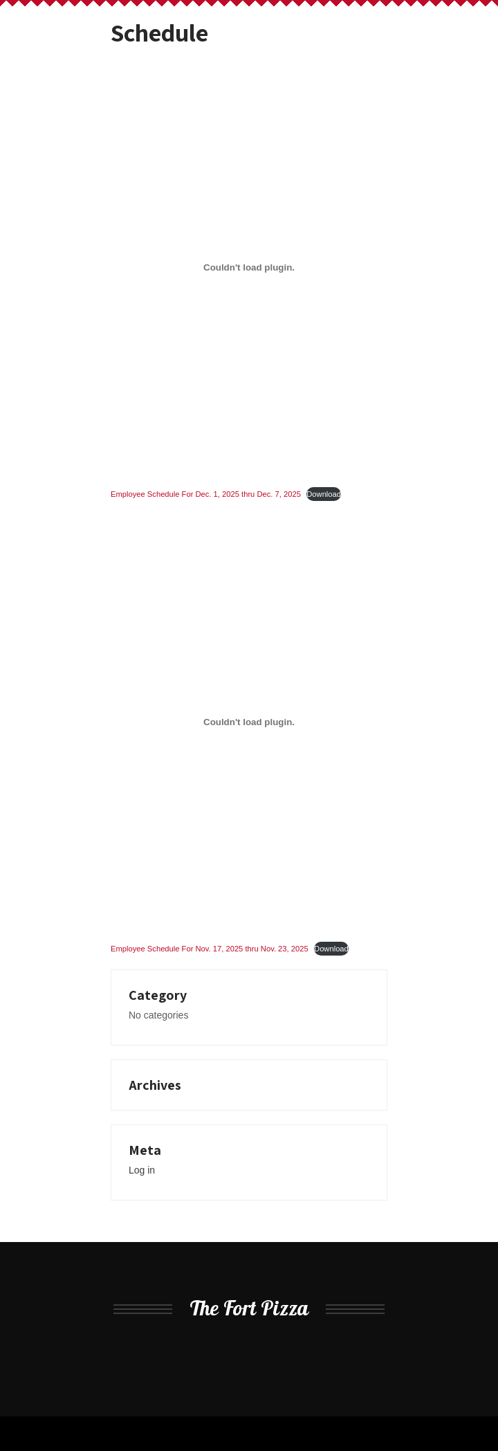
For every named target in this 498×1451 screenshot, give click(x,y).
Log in (142, 1170)
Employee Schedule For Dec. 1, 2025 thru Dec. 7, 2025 (206, 494)
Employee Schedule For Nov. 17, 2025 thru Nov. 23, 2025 (209, 948)
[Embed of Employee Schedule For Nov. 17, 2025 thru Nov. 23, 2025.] (249, 722)
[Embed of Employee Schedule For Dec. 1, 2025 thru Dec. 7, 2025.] (249, 267)
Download (323, 494)
